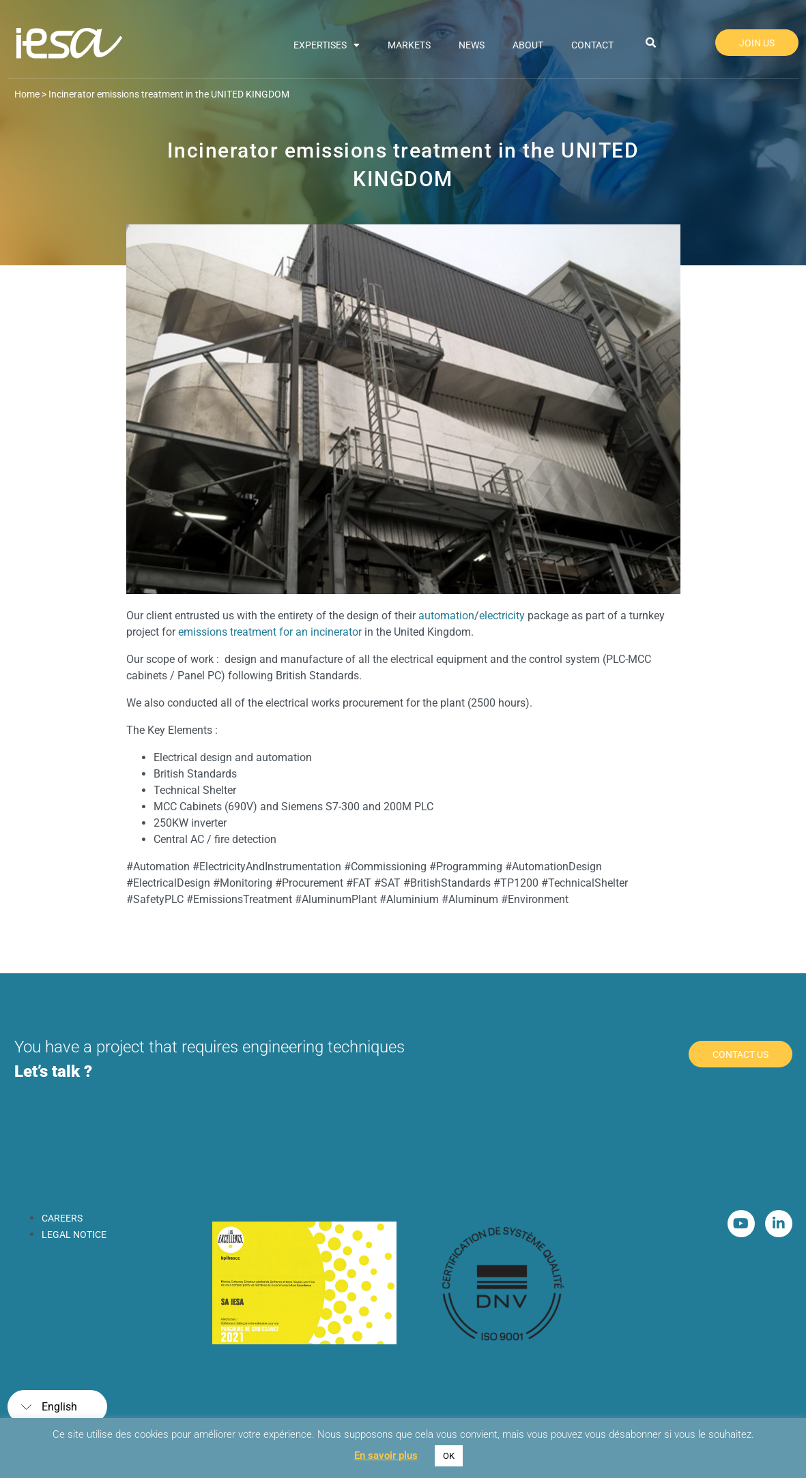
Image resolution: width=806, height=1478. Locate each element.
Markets (409, 45)
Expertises (326, 45)
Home (27, 94)
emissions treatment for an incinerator (270, 631)
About (528, 45)
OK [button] (449, 1456)
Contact (592, 45)
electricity (502, 615)
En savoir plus (386, 1455)
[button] (650, 43)
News (472, 45)
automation (446, 615)
